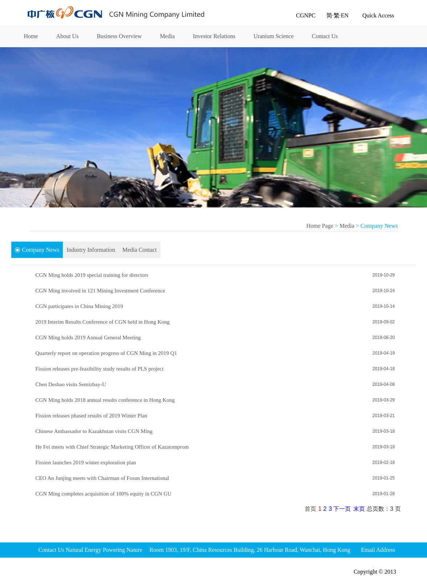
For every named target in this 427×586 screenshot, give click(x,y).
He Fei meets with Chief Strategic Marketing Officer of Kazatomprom (112, 447)
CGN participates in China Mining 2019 (79, 306)
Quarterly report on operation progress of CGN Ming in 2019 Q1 (106, 353)
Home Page (319, 226)
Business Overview (119, 36)
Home (31, 36)
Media (167, 36)
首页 (310, 509)
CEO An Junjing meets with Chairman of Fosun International (102, 478)
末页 (359, 509)
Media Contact (139, 250)
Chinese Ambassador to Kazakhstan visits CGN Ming (94, 431)
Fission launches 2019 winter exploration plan (86, 462)
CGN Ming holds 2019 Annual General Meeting (88, 337)
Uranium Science (273, 36)
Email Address (378, 550)
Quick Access (378, 15)
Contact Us (325, 36)
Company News (37, 250)
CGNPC (305, 15)
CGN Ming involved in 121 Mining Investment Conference (100, 291)
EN (345, 15)
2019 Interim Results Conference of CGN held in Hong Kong (103, 322)
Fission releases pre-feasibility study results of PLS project (100, 369)
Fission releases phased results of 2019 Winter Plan (91, 416)
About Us (67, 36)
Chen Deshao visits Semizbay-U (71, 384)
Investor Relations (214, 36)
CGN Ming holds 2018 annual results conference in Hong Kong (105, 400)
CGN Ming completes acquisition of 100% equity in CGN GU (104, 494)
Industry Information (90, 250)
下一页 (342, 509)
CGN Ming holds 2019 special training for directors (92, 275)
